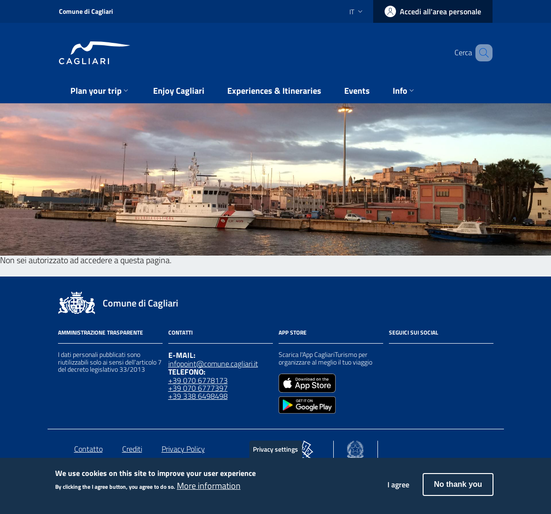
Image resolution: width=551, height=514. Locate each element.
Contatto (88, 449)
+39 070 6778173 (198, 380)
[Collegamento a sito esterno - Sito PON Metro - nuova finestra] (304, 447)
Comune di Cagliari (86, 11)
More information (209, 491)
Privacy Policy (183, 449)
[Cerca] (481, 52)
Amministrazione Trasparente (100, 332)
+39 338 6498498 (198, 396)
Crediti (132, 449)
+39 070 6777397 (198, 388)
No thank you (458, 490)
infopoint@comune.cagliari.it (213, 363)
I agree (398, 490)
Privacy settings (275, 455)
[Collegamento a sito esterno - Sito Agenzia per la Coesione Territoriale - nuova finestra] (355, 447)
